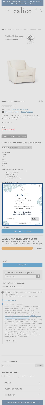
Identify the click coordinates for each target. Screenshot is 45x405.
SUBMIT (35, 219)
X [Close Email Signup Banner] (40, 186)
